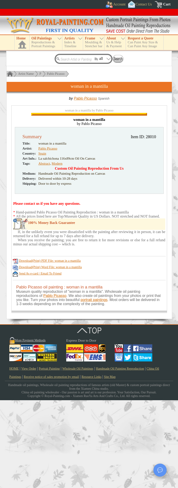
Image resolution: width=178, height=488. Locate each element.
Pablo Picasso (55, 73)
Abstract (44, 251)
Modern (57, 251)
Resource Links (91, 464)
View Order (28, 456)
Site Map (110, 464)
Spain (42, 241)
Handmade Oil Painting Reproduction (120, 456)
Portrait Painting (49, 456)
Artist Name (26, 73)
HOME (14, 456)
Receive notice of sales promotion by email (51, 464)
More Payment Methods (30, 428)
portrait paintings (94, 387)
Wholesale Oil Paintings (77, 456)
